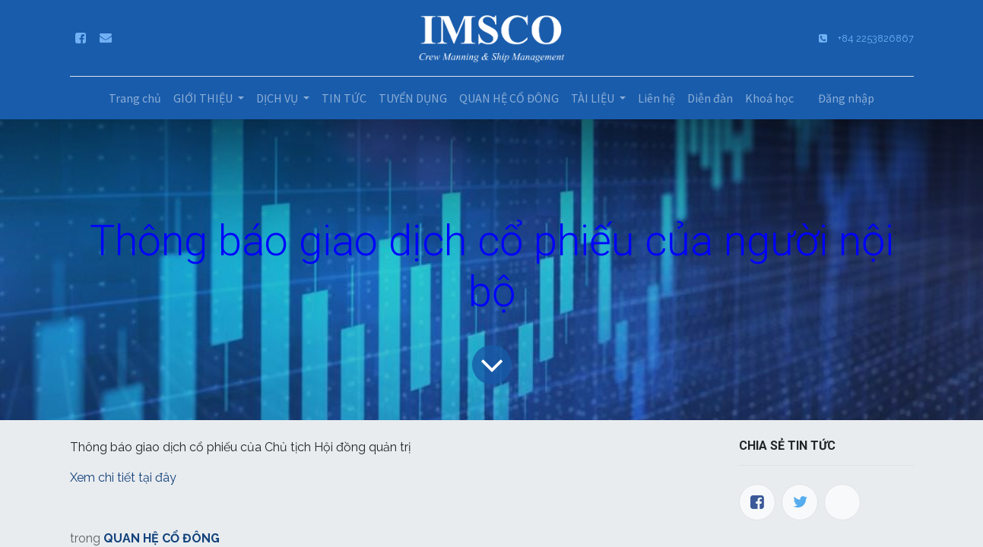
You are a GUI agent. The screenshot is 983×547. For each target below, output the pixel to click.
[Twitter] (800, 502)
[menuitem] (135, 98)
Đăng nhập (846, 98)
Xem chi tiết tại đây (124, 477)
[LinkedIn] (842, 502)
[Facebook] (757, 502)
